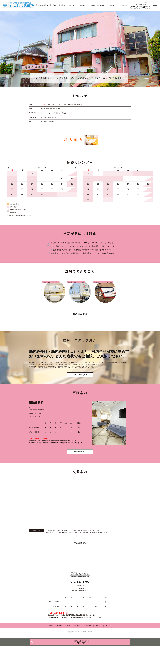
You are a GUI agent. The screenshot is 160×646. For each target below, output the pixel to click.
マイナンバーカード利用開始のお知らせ (53, 113)
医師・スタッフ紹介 (97, 5)
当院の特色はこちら (80, 314)
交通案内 (124, 5)
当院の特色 (87, 626)
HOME (82, 5)
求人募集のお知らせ (47, 121)
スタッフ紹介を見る (80, 375)
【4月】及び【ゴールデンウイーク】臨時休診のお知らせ (62, 104)
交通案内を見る (80, 544)
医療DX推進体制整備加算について (52, 108)
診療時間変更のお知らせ (48, 117)
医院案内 (113, 5)
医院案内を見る (80, 452)
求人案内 (108, 626)
